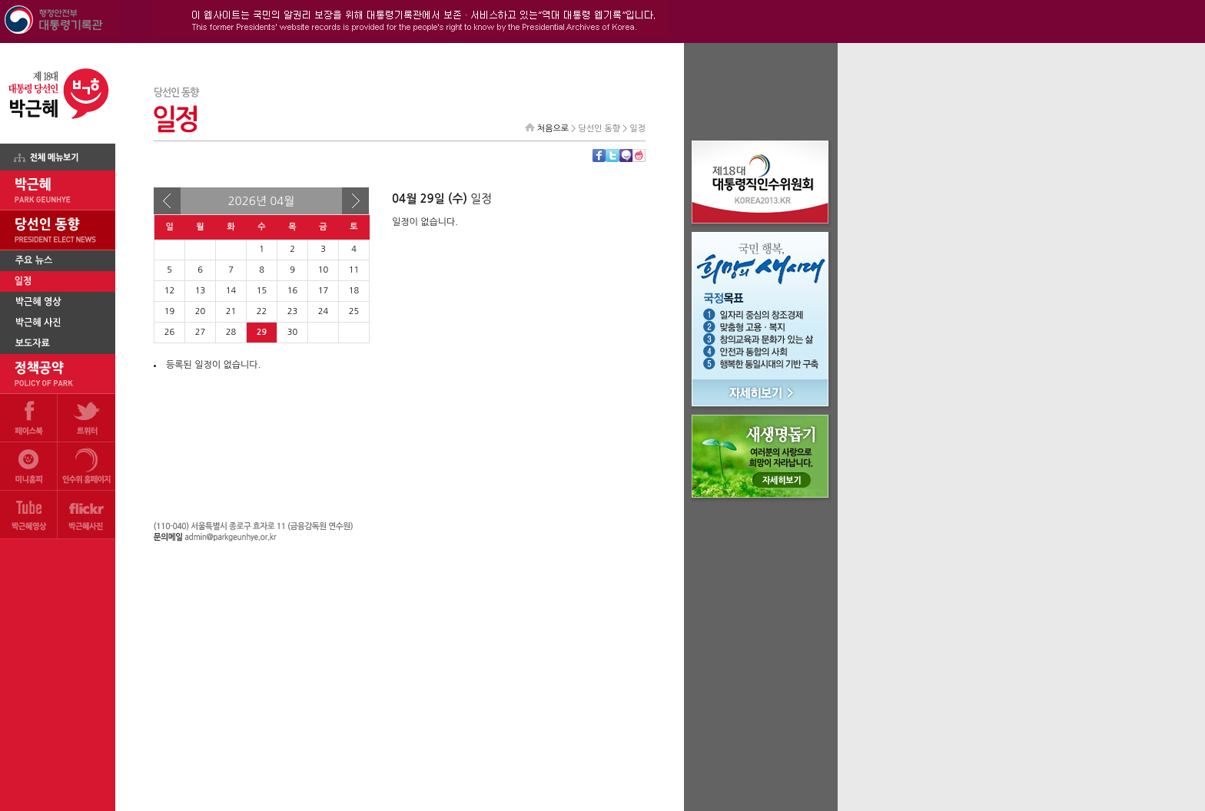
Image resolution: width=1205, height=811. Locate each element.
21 (231, 311)
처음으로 (553, 128)
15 (262, 290)
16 (292, 290)
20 (200, 311)
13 (200, 290)
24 (323, 311)
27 (200, 332)
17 (323, 290)
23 (292, 311)
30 (292, 332)
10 (323, 270)
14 (231, 290)
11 (354, 270)
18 (354, 290)
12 (169, 290)
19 (169, 311)
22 (262, 311)
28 (231, 332)
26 (169, 332)
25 (354, 311)
